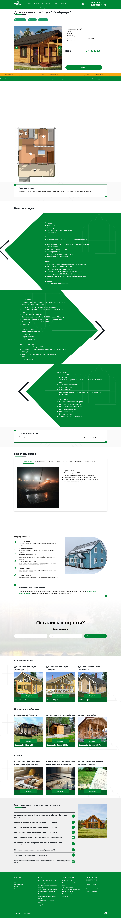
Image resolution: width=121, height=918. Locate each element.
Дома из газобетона (69, 894)
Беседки (65, 896)
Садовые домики (67, 887)
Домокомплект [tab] (40, 461)
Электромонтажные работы (47, 889)
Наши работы (18, 884)
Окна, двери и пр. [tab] (91, 461)
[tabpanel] (60, 487)
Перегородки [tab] (67, 461)
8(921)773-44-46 (98, 5)
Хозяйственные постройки (71, 889)
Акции (16, 886)
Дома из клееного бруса (33, 8)
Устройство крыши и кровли (47, 905)
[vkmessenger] (105, 913)
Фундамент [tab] (28, 461)
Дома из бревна (67, 891)
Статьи (16, 889)
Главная (16, 8)
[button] (83, 67)
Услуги (16, 882)
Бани (63, 885)
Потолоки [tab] (78, 461)
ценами (78, 440)
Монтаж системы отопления (47, 894)
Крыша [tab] (51, 461)
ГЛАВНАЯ (17, 878)
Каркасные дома (67, 880)
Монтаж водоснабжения (46, 891)
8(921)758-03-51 (98, 2)
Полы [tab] (58, 461)
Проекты (22, 8)
